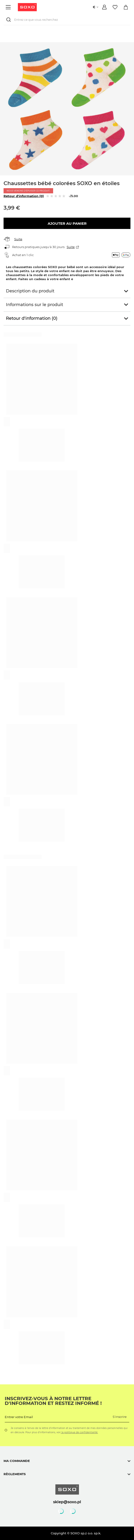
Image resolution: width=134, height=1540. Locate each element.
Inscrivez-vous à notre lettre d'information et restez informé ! (53, 1401)
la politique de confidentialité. (79, 1432)
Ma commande (17, 1461)
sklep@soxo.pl (67, 1501)
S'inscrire (120, 1417)
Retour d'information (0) (24, 196)
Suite (18, 239)
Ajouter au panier (67, 223)
